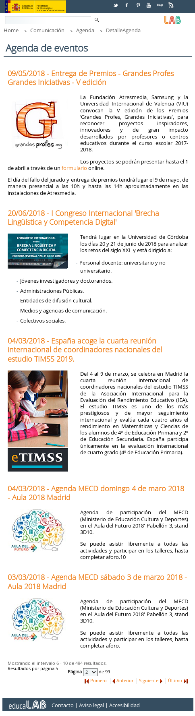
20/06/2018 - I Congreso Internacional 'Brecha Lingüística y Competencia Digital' (83, 217)
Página (75, 672)
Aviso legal (91, 705)
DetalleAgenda (123, 30)
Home (11, 30)
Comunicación (47, 30)
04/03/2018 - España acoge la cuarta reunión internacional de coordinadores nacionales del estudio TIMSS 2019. (85, 349)
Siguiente (148, 680)
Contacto (63, 705)
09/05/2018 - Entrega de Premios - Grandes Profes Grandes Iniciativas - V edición (91, 77)
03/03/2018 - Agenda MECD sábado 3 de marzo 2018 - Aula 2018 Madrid (97, 581)
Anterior (124, 680)
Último (175, 680)
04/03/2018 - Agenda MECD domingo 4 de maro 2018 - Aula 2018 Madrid (96, 493)
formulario (74, 168)
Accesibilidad (124, 705)
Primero (98, 680)
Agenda (85, 30)
